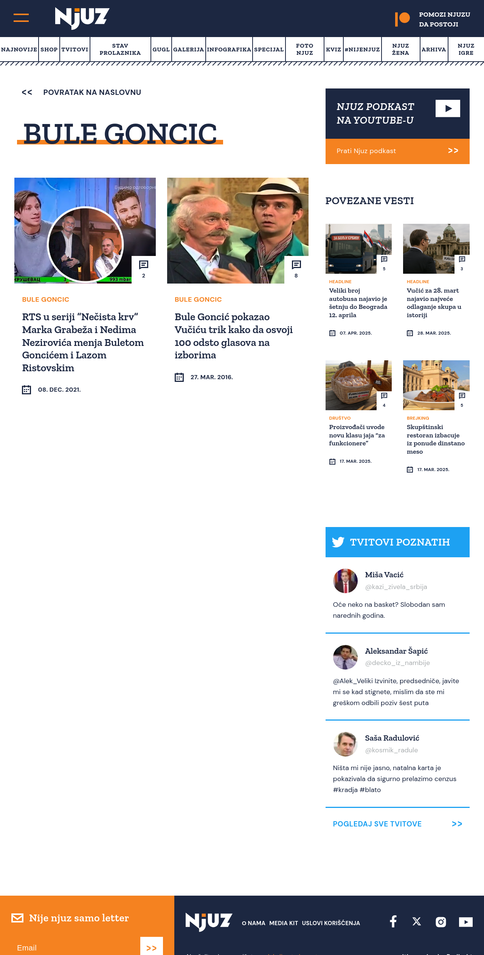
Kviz (333, 49)
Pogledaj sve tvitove (377, 802)
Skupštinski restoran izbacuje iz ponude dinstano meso (434, 432)
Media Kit (283, 902)
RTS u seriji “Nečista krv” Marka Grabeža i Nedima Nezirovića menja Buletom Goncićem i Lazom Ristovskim (84, 341)
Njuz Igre (466, 49)
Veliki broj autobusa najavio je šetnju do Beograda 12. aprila (356, 306)
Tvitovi (74, 49)
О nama (254, 902)
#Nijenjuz (362, 49)
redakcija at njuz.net (289, 935)
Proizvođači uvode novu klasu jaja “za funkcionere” (358, 428)
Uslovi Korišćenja (331, 902)
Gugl (161, 49)
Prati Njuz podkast (366, 150)
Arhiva (434, 49)
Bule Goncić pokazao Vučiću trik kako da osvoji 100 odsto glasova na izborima (235, 335)
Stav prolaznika (120, 49)
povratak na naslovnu (81, 92)
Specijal (269, 49)
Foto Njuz (304, 49)
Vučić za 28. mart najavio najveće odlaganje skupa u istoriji (435, 302)
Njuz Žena (400, 49)
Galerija (188, 49)
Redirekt (460, 935)
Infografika (229, 49)
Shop (49, 49)
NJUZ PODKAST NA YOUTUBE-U (376, 113)
